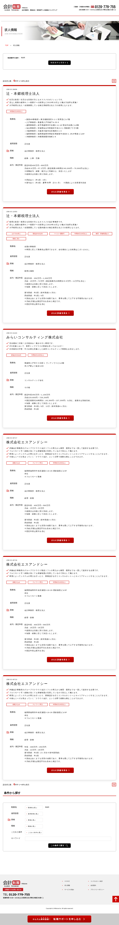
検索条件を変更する (59, 63)
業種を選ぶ (32, 821)
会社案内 (93, 886)
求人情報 (37, 18)
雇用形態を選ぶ (33, 814)
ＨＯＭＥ (67, 882)
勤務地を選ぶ (32, 808)
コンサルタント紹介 (97, 882)
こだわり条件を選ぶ (35, 833)
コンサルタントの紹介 (82, 18)
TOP (6, 45)
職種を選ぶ (32, 827)
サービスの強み (59, 18)
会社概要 (105, 18)
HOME (14, 18)
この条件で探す (57, 846)
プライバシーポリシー (97, 890)
